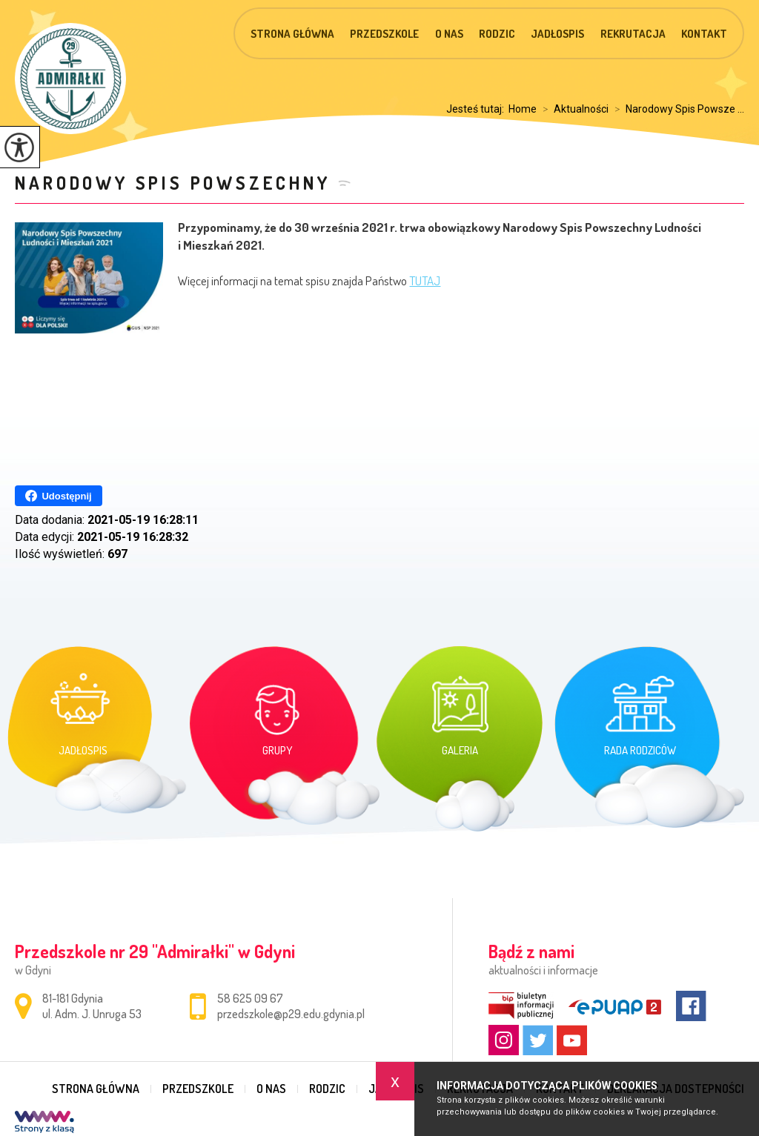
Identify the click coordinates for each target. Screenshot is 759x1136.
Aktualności (573, 109)
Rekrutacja (633, 34)
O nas (449, 34)
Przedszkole (384, 34)
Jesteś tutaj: (477, 109)
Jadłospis (557, 34)
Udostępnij (58, 496)
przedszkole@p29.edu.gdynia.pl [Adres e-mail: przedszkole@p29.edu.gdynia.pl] (291, 1013)
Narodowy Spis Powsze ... (676, 109)
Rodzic (497, 34)
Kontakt (704, 34)
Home (522, 109)
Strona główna (292, 34)
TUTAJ (424, 280)
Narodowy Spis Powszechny (172, 182)
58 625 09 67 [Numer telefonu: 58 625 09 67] (250, 998)
